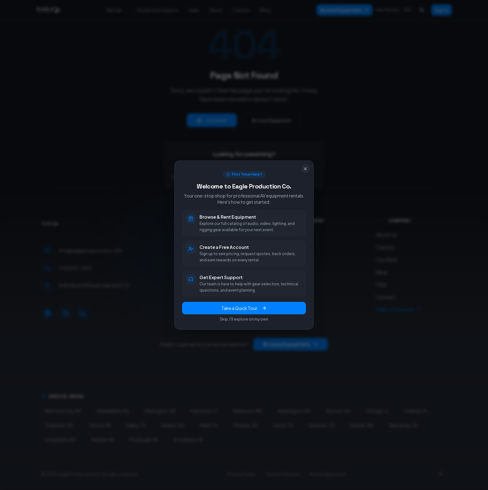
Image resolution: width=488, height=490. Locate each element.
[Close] (305, 168)
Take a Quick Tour (244, 308)
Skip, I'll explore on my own (244, 319)
